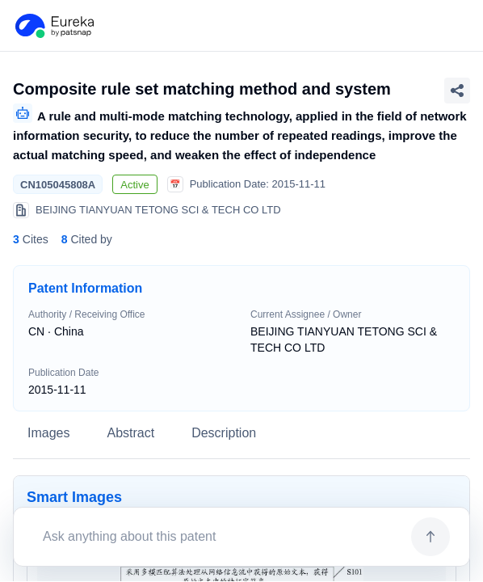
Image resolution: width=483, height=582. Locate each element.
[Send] (430, 536)
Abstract (130, 433)
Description (223, 433)
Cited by (86, 239)
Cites (30, 239)
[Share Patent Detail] (457, 90)
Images (48, 433)
